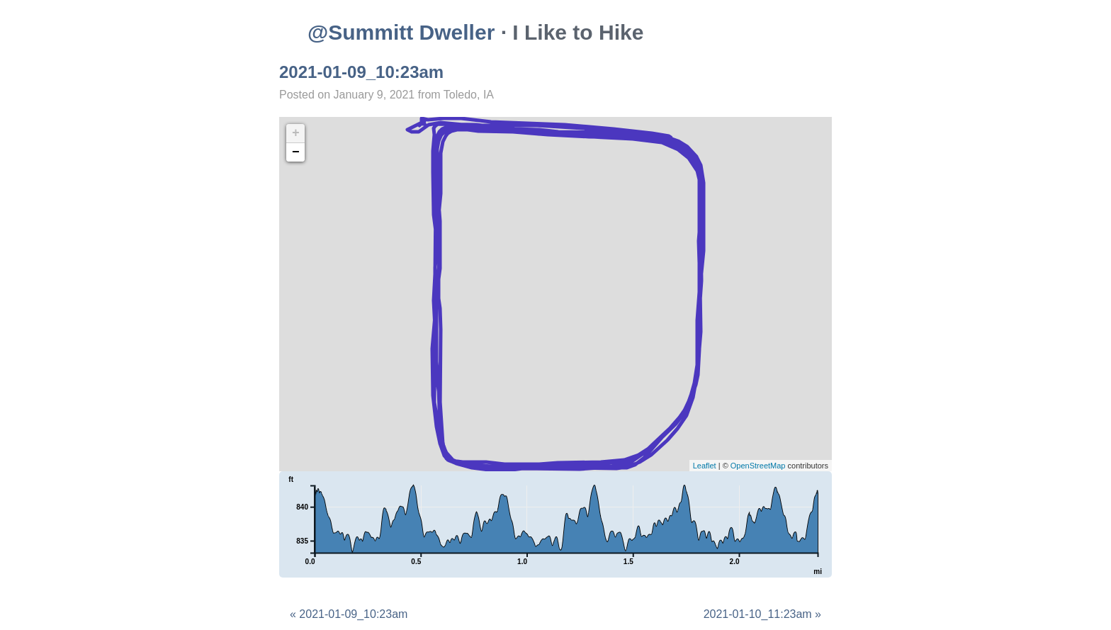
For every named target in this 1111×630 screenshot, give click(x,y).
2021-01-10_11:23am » (762, 614)
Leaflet (704, 465)
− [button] (296, 152)
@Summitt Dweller (401, 32)
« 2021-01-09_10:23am (348, 614)
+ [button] (296, 133)
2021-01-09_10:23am (361, 71)
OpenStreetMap (758, 465)
